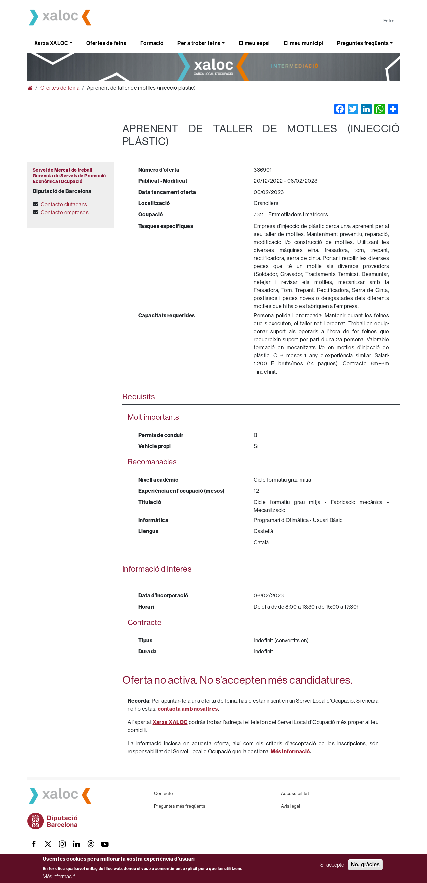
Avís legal (290, 806)
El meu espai (254, 43)
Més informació (59, 876)
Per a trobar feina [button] (198, 43)
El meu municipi (303, 43)
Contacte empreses (65, 212)
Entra (388, 20)
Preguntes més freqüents (179, 806)
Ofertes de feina (106, 43)
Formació (152, 43)
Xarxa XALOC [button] (51, 43)
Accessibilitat (295, 793)
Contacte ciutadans (64, 204)
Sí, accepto (332, 865)
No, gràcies (365, 864)
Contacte (163, 793)
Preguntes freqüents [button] (363, 43)
